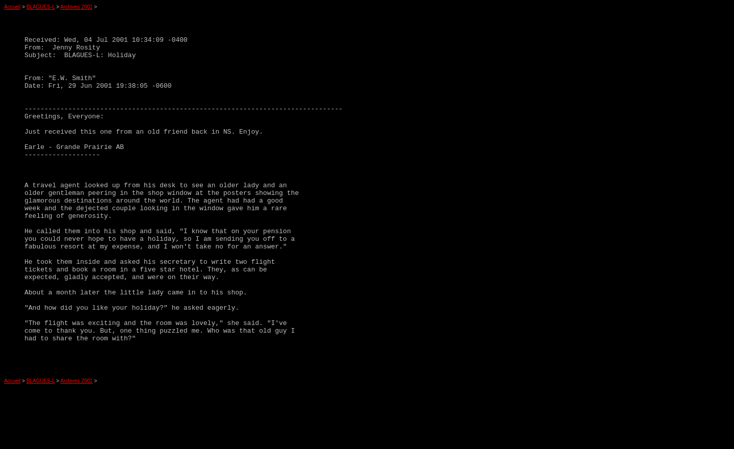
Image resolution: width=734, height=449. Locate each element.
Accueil (12, 7)
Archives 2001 (76, 7)
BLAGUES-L (41, 7)
